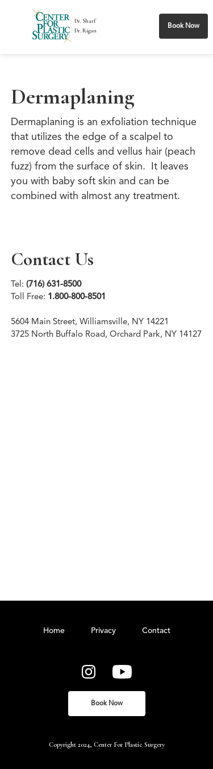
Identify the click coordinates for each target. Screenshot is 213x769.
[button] (18, 26)
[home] (52, 26)
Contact (156, 631)
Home (54, 631)
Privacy (103, 631)
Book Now (183, 26)
